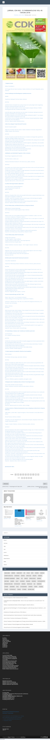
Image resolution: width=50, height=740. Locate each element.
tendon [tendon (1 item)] (30, 586)
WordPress (23, 737)
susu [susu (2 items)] (17, 586)
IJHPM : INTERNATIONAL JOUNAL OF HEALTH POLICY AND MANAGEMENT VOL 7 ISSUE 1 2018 (19, 521)
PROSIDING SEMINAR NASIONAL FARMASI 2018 (12, 696)
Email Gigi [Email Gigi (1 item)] (28, 575)
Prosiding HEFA (6, 692)
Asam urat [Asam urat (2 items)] (19, 573)
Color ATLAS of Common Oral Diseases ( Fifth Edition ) (16, 618)
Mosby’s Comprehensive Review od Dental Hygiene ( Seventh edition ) (19, 604)
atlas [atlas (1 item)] (28, 573)
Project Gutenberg (7, 641)
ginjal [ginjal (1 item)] (17, 578)
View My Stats (6, 729)
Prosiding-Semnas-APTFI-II (8, 699)
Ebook (5, 540)
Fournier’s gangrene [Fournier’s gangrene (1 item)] (10, 578)
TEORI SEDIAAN (7, 517)
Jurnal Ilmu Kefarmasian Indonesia (10, 666)
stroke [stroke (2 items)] (6, 586)
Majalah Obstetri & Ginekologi (9, 682)
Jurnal (30, 15)
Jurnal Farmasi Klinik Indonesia (9, 667)
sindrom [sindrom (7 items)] (39, 583)
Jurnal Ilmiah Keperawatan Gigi (9, 663)
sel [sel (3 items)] (34, 583)
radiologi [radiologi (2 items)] (29, 583)
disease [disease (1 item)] (23, 575)
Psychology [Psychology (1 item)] (17, 583)
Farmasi (26, 15)
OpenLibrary (5, 642)
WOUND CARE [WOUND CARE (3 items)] (31, 589)
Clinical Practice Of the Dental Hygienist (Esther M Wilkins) (17, 627)
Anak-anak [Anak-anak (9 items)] (7, 573)
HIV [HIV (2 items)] (22, 578)
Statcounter (2, 739)
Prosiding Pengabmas (7, 694)
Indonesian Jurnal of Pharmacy (9, 656)
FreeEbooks (5, 645)
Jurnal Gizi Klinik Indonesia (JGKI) (10, 661)
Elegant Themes (11, 737)
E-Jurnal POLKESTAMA (7, 655)
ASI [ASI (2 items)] (24, 573)
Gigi (4, 546)
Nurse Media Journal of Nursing (9, 657)
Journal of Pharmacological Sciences (11, 665)
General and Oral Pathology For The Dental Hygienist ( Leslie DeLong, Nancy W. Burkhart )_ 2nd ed (25, 608)
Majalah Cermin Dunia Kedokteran (10, 683)
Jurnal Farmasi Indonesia (8, 664)
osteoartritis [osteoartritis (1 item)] (41, 581)
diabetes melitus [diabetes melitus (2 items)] (9, 575)
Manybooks (5, 643)
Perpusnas (5, 639)
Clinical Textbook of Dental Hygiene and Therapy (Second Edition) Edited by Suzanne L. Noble (24, 621)
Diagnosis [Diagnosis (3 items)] (17, 575)
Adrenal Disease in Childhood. (30, 517)
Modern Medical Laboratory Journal (10, 668)
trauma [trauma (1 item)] (41, 586)
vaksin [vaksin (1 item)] (19, 589)
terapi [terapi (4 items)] (35, 586)
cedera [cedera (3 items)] (36, 573)
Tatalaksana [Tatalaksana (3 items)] (23, 586)
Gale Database (6, 640)
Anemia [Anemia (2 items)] (13, 573)
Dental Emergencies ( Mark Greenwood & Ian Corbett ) (16, 597)
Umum (5, 564)
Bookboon (5, 644)
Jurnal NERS (5, 659)
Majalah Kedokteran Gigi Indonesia (10, 684)
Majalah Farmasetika (7, 680)
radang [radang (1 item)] (23, 583)
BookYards (5, 647)
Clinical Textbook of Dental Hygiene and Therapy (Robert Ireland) (18, 624)
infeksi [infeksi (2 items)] (26, 578)
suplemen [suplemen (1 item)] (12, 586)
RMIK (5, 561)
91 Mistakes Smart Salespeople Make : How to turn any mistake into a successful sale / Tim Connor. (24, 601)
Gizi (4, 549)
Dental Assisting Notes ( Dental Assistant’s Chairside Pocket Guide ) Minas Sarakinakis (23, 615)
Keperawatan (7, 558)
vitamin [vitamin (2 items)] (24, 589)
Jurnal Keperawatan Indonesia (9, 662)
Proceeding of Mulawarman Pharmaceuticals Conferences (15, 693)
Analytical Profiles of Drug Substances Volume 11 (41, 518)
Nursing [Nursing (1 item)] (34, 581)
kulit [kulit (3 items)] (17, 581)
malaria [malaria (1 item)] (28, 581)
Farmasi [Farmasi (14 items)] (40, 575)
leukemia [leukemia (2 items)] (22, 581)
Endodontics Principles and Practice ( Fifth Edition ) (15, 612)
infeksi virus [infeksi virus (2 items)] (32, 578)
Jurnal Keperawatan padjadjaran (10, 658)
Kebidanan (6, 555)
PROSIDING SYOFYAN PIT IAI (8, 697)
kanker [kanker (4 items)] (12, 581)
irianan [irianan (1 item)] (39, 578)
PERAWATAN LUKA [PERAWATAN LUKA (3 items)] (8, 583)
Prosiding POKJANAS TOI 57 (8, 698)
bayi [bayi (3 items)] (32, 573)
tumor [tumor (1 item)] (6, 589)
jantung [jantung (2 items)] (7, 581)
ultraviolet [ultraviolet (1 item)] (13, 589)
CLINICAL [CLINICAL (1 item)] (42, 573)
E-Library (4, 637)
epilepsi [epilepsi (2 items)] (34, 575)
